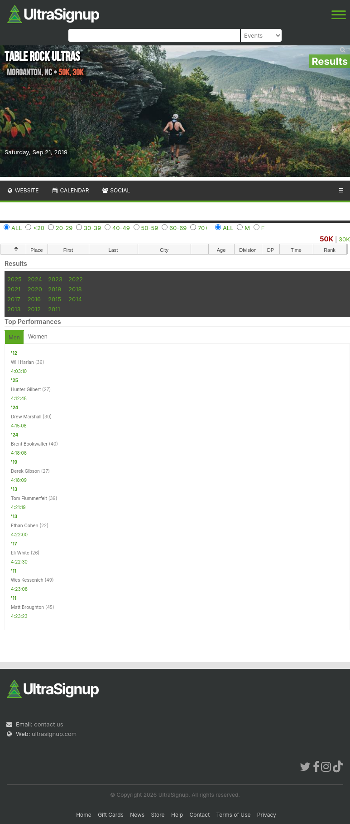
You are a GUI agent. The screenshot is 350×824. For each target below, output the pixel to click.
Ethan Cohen (24, 525)
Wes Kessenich (27, 580)
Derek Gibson (25, 471)
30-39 (92, 227)
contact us (48, 724)
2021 (13, 289)
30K (344, 239)
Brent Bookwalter (29, 443)
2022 (75, 279)
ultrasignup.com (54, 733)
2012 (34, 309)
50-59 (149, 227)
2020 (35, 289)
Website (22, 190)
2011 (54, 309)
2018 (75, 289)
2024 (35, 279)
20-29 (64, 227)
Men (14, 337)
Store (158, 814)
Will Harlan (22, 362)
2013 (13, 309)
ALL (16, 227)
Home (83, 814)
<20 (38, 227)
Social (115, 190)
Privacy (266, 814)
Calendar (70, 190)
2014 (75, 299)
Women (38, 336)
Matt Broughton (27, 607)
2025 (14, 279)
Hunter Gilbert (26, 389)
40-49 (121, 227)
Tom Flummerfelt (29, 498)
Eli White (20, 552)
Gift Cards (111, 814)
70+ (203, 227)
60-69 (178, 227)
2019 (54, 289)
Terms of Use (233, 814)
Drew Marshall (26, 416)
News (137, 814)
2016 (34, 299)
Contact (200, 814)
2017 (13, 299)
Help (177, 814)
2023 (55, 279)
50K (326, 239)
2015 (54, 299)
